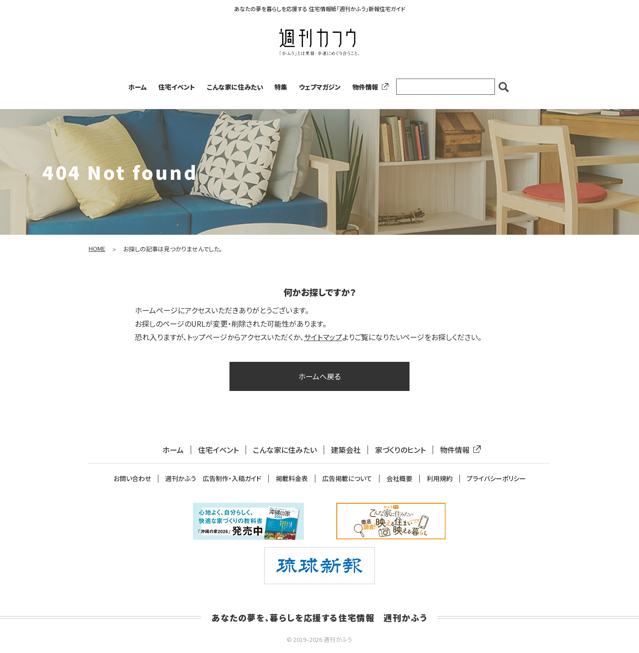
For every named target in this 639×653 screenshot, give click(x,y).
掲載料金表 (292, 478)
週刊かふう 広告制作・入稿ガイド (213, 478)
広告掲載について (347, 478)
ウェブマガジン (320, 87)
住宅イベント (176, 87)
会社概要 (399, 478)
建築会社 (346, 450)
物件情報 (368, 87)
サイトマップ (323, 336)
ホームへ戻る (319, 376)
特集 (280, 87)
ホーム (137, 87)
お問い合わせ (132, 478)
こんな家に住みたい (235, 87)
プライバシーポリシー (496, 478)
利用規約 (439, 478)
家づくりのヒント (400, 450)
